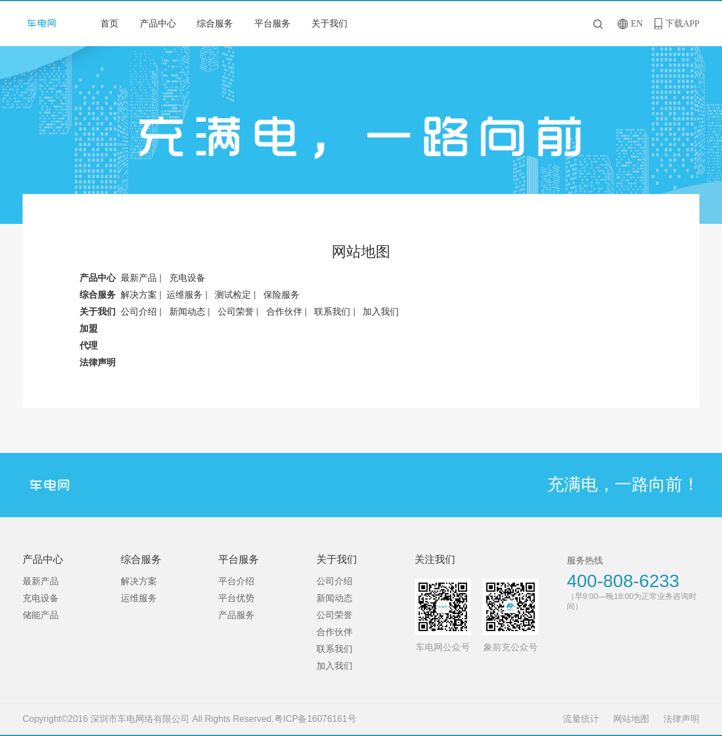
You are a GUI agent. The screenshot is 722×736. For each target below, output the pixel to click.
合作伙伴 (284, 311)
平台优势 (236, 598)
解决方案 (139, 294)
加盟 (89, 328)
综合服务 (215, 23)
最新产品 (139, 278)
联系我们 (332, 311)
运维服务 (184, 294)
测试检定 (233, 294)
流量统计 (581, 719)
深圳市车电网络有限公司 (46, 23)
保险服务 (281, 294)
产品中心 (158, 23)
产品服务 (236, 615)
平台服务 (272, 23)
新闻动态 (187, 311)
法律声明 (98, 362)
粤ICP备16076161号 (315, 719)
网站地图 (631, 719)
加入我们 (381, 311)
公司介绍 (139, 311)
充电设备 (187, 278)
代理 (89, 345)
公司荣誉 (236, 311)
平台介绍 (236, 581)
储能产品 (41, 615)
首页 (109, 23)
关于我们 (329, 23)
